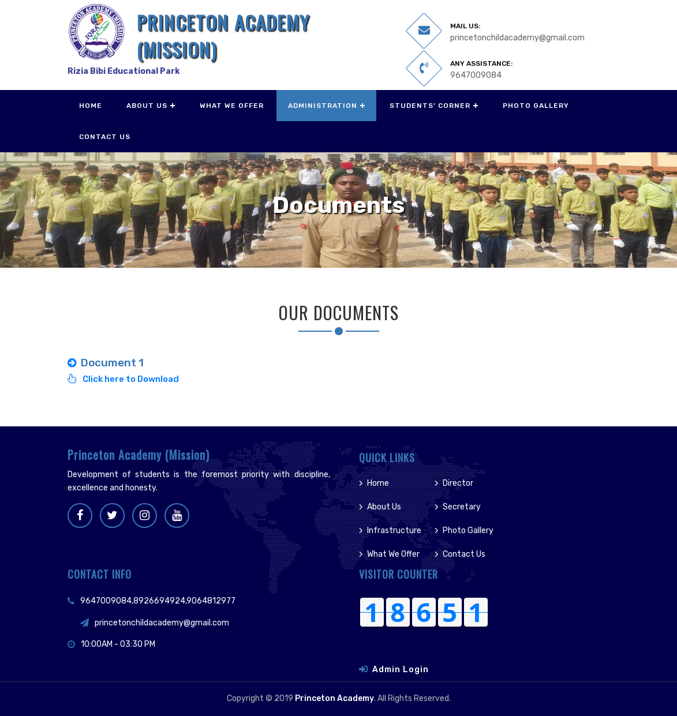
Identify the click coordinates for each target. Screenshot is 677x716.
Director (458, 483)
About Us (146, 106)
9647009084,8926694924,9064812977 (157, 601)
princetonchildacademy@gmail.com (517, 38)
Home (90, 106)
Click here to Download (123, 379)
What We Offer (232, 106)
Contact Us (104, 137)
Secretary (462, 507)
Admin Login (400, 669)
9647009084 (476, 75)
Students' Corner (430, 106)
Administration (322, 106)
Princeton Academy (334, 698)
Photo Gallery (536, 106)
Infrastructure (394, 530)
